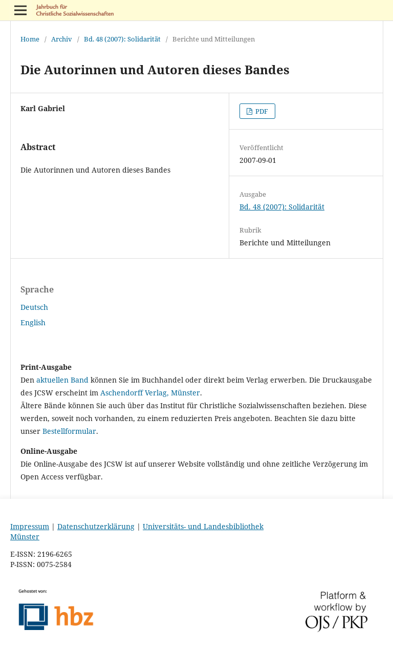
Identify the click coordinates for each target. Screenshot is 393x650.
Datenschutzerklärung (96, 526)
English (33, 322)
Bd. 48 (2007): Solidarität (122, 39)
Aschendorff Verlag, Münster (150, 392)
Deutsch (34, 307)
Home (29, 39)
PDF (261, 111)
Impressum (29, 526)
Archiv (61, 39)
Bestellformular (69, 431)
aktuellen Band (62, 380)
